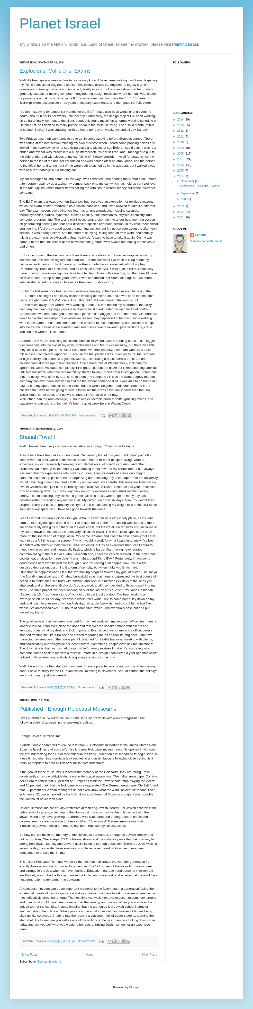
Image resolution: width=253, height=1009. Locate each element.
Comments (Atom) (49, 961)
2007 (181, 159)
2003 (181, 206)
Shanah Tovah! (37, 437)
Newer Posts (29, 954)
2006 (181, 165)
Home (89, 954)
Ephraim (201, 235)
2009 (181, 148)
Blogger (134, 987)
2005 (181, 170)
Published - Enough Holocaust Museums (67, 709)
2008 (181, 153)
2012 (181, 130)
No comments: (88, 415)
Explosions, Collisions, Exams (54, 71)
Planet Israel (60, 23)
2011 (181, 136)
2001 (181, 217)
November (188, 181)
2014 (181, 119)
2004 (181, 176)
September (188, 193)
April (184, 199)
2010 (181, 142)
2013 (181, 125)
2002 (181, 212)
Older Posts (149, 954)
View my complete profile (206, 241)
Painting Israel (185, 44)
